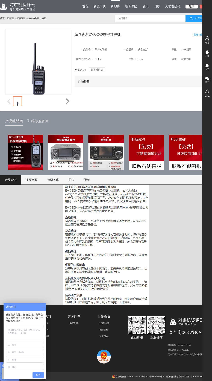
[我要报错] (198, 34)
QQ (207, 55)
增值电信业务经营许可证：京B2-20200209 (185, 376)
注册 (192, 6)
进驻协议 (104, 336)
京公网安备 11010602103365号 (128, 376)
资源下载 (100, 6)
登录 (207, 43)
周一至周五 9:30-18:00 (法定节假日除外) (186, 354)
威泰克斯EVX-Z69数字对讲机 (31, 18)
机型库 (115, 4)
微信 (207, 82)
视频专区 (131, 6)
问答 (157, 6)
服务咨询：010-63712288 (179, 345)
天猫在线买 (172, 6)
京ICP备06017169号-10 (154, 376)
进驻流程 (104, 329)
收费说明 (74, 323)
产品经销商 (14, 121)
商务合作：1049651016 (178, 350)
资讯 (146, 6)
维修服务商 (38, 121)
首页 (85, 6)
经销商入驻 (104, 323)
